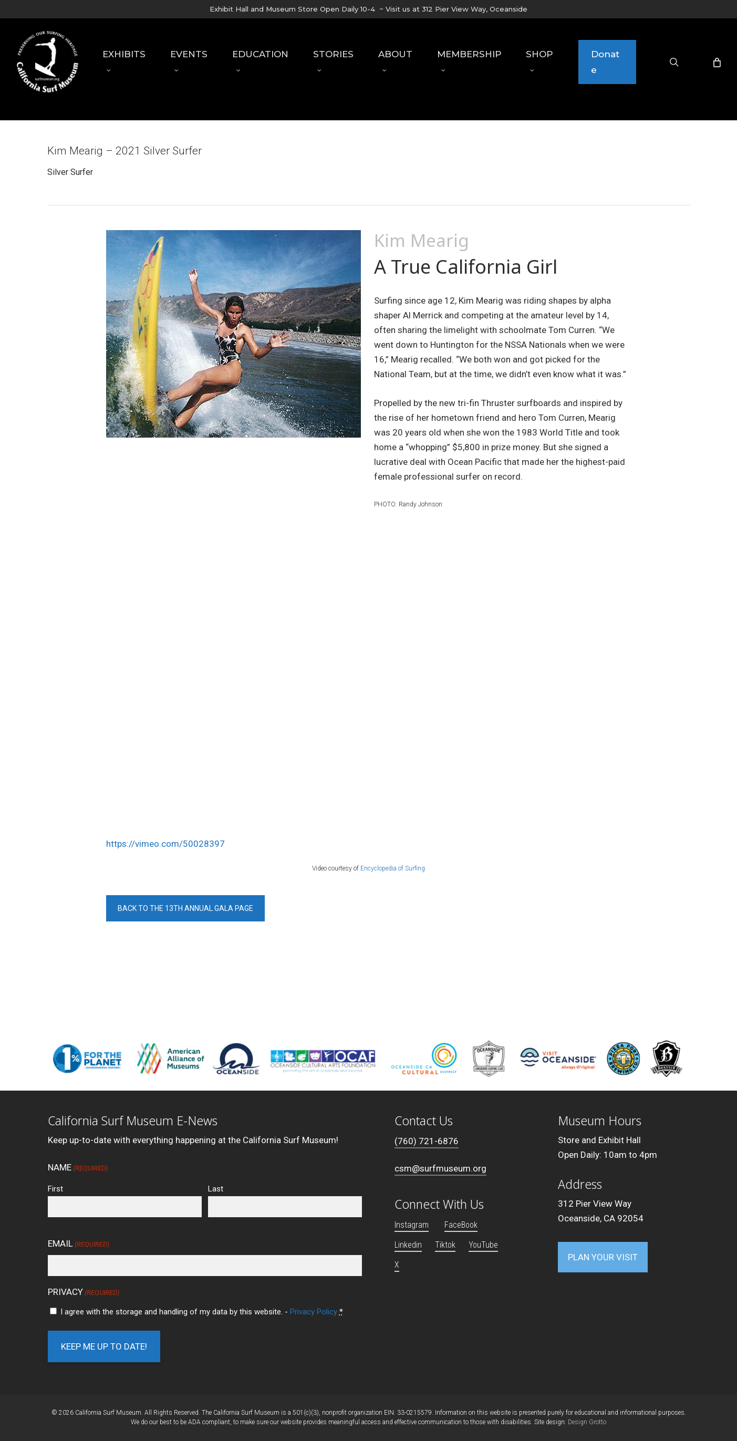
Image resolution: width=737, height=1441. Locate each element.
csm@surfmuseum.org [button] (440, 1168)
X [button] (397, 1265)
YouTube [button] (483, 1245)
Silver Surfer (70, 172)
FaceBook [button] (461, 1225)
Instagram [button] (412, 1225)
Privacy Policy (313, 1311)
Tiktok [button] (445, 1245)
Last (215, 1189)
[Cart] (716, 69)
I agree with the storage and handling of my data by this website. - (201, 1311)
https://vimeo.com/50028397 (165, 843)
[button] (185, 908)
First (55, 1189)
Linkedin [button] (408, 1245)
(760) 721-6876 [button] (427, 1141)
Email (78, 1244)
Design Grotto (587, 1422)
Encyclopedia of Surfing (392, 868)
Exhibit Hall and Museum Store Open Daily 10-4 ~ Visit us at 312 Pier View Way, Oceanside (368, 9)
